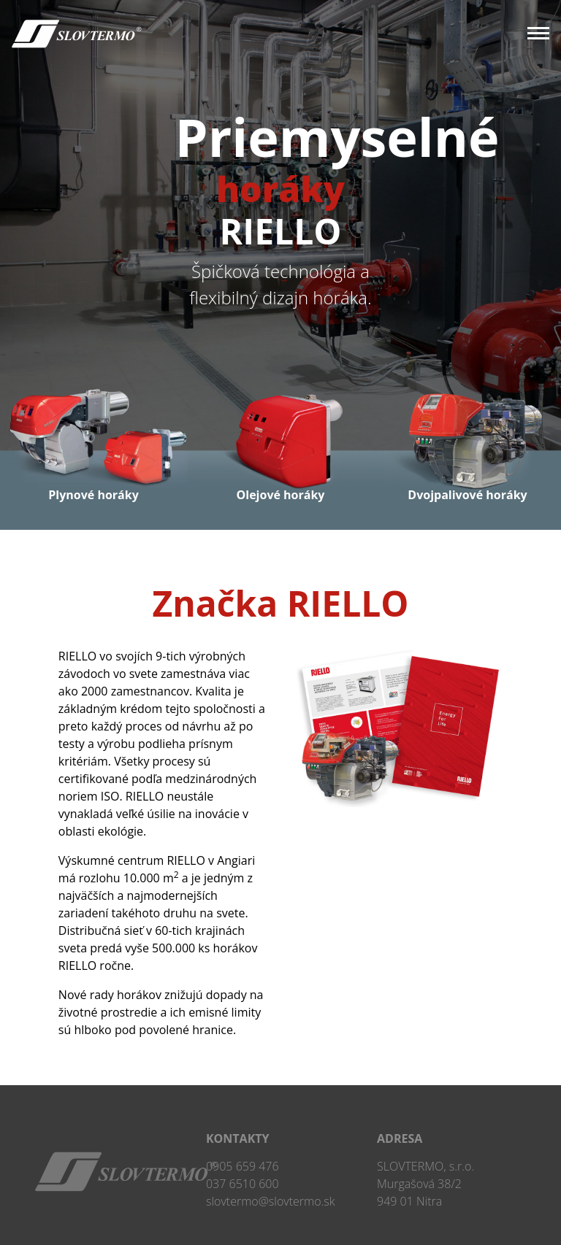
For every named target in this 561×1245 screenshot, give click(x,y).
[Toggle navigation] (532, 34)
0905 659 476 (242, 1166)
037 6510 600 (242, 1184)
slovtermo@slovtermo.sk (270, 1201)
